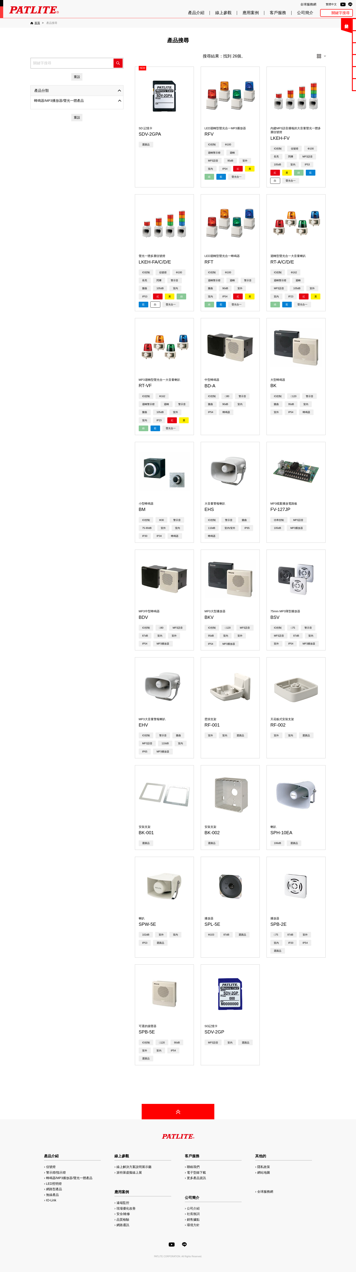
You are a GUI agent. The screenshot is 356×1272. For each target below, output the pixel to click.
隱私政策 (263, 1167)
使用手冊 (340, 48)
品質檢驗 (122, 1219)
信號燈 (51, 1167)
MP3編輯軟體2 (340, 72)
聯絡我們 (340, 24)
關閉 (319, 26)
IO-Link (51, 1200)
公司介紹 (193, 1208)
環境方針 (193, 1225)
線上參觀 (223, 13)
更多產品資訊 (196, 1178)
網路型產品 (340, 84)
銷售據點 (193, 1219)
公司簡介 (305, 13)
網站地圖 (263, 1172)
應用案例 (250, 13)
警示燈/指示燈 (56, 1172)
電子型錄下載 (340, 36)
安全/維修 (123, 1214)
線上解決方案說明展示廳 (133, 1167)
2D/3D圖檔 (340, 60)
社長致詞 (193, 1214)
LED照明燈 (54, 1183)
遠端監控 (122, 1203)
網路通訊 (122, 1225)
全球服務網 (308, 4)
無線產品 (52, 1195)
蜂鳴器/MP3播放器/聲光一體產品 (59, 100)
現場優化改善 (126, 1208)
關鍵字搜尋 (340, 13)
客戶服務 (278, 13)
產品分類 (41, 90)
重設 (77, 77)
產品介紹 (196, 13)
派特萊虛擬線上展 (129, 1172)
